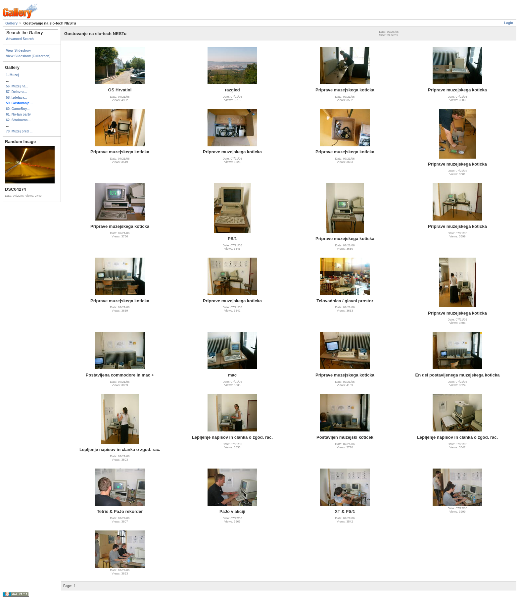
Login (508, 23)
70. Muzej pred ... (19, 131)
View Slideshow (18, 50)
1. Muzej (12, 75)
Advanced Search (20, 39)
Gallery (11, 23)
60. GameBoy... (17, 109)
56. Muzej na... (17, 86)
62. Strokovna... (18, 120)
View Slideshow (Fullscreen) (28, 56)
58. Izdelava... (16, 97)
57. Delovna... (16, 92)
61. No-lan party (18, 114)
